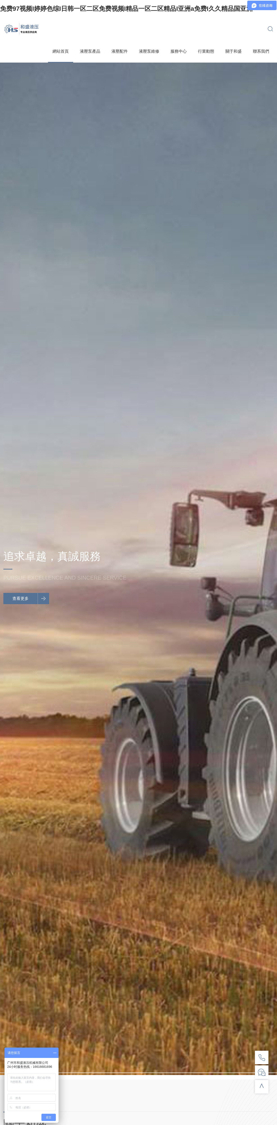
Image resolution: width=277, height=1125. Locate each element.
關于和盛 (233, 51)
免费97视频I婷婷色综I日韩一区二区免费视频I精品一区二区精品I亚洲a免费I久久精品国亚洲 (126, 8)
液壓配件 (119, 51)
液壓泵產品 (90, 51)
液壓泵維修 (149, 51)
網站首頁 (60, 51)
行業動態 (206, 51)
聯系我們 (261, 51)
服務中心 (178, 51)
